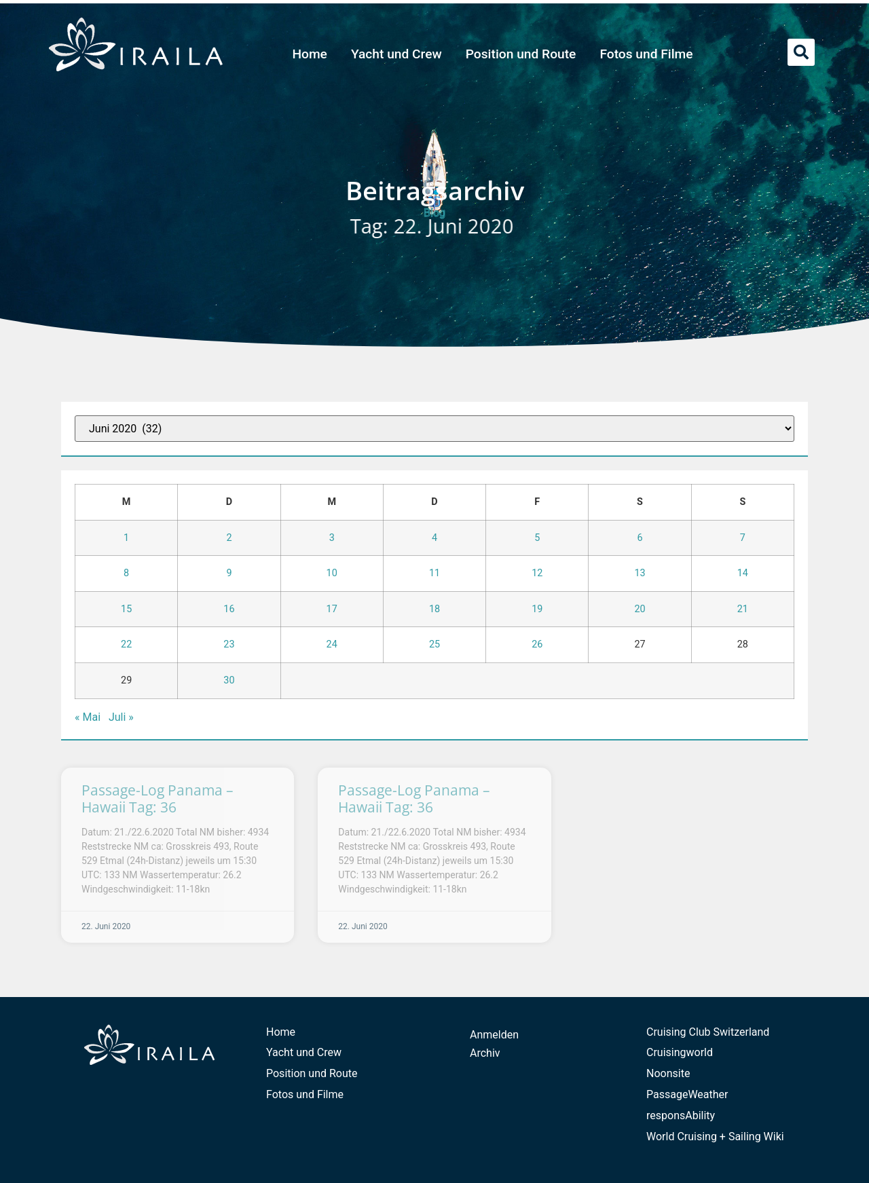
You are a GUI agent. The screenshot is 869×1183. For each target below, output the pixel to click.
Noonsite (668, 1073)
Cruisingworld (679, 1052)
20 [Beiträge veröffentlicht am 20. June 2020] (639, 609)
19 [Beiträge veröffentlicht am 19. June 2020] (537, 609)
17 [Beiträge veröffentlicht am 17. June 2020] (332, 609)
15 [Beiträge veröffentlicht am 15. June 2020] (126, 609)
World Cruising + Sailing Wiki (715, 1136)
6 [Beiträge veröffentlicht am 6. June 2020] (640, 538)
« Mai (87, 717)
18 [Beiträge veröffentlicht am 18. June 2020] (434, 609)
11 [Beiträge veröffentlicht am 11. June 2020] (434, 573)
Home (309, 54)
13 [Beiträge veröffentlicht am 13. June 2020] (639, 573)
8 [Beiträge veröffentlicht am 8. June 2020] (126, 573)
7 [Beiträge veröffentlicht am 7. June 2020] (742, 538)
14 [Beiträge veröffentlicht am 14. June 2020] (742, 573)
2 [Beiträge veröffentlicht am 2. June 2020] (229, 538)
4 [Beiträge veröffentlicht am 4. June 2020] (434, 538)
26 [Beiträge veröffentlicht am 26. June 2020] (537, 644)
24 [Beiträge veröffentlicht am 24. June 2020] (332, 644)
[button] (801, 52)
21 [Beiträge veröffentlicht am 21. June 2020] (742, 609)
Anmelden (494, 1034)
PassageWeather (687, 1094)
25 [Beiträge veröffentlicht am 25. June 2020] (434, 644)
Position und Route (521, 54)
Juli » (121, 717)
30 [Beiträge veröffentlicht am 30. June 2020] (228, 680)
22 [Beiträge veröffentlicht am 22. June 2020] (126, 644)
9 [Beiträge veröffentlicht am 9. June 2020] (229, 573)
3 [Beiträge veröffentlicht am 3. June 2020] (332, 538)
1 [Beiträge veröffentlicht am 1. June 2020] (126, 538)
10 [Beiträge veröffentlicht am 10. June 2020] (332, 573)
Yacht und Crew (396, 54)
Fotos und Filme (645, 54)
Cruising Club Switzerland (707, 1032)
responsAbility (680, 1115)
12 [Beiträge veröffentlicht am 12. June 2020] (537, 573)
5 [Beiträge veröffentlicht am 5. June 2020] (537, 538)
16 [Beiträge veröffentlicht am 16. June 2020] (228, 609)
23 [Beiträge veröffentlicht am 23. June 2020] (228, 644)
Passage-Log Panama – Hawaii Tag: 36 (157, 798)
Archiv (485, 1053)
